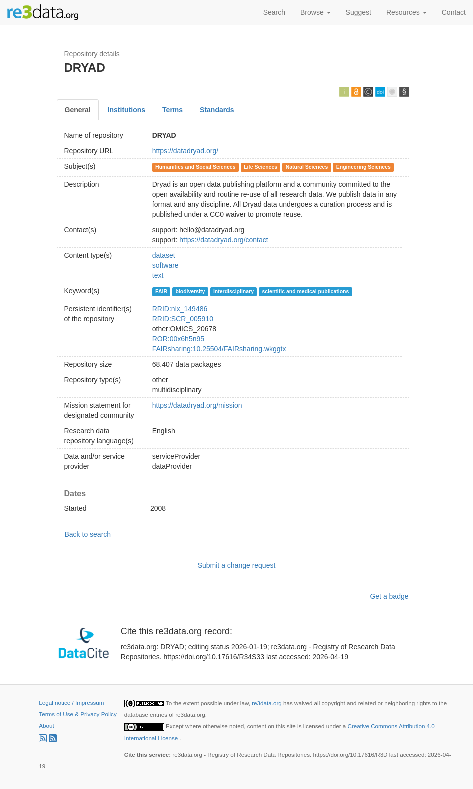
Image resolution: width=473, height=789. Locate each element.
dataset (163, 256)
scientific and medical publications (305, 291)
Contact (454, 12)
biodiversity (190, 291)
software (165, 266)
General (78, 110)
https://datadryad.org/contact (223, 240)
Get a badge (389, 596)
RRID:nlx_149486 (180, 309)
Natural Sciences (307, 167)
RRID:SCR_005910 (182, 319)
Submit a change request (237, 566)
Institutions (126, 110)
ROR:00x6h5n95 (178, 339)
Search (274, 12)
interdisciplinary (233, 291)
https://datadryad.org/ (185, 151)
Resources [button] (406, 12)
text (158, 276)
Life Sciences (260, 167)
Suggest (358, 12)
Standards (217, 110)
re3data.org (267, 703)
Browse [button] (315, 12)
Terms (172, 110)
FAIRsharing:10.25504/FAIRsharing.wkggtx (219, 349)
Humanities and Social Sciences (195, 167)
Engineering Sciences (363, 167)
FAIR (161, 291)
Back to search (88, 534)
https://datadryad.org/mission (197, 406)
